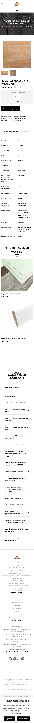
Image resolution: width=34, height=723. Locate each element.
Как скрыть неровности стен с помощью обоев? (14, 395)
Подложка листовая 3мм (11, 294)
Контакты (17, 612)
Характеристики (11, 132)
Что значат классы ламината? (14, 445)
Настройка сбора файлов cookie (17, 649)
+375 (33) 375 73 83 (17, 578)
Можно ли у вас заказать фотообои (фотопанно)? (16, 419)
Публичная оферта (16, 626)
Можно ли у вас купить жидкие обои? (15, 410)
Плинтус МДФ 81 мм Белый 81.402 (13, 338)
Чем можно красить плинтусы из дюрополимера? (15, 479)
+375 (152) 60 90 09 (17, 590)
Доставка (17, 605)
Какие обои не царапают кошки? (15, 403)
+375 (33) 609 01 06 (17, 588)
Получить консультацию (10, 109)
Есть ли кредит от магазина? (14, 505)
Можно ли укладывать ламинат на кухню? (16, 428)
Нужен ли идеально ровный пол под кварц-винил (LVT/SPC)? (15, 464)
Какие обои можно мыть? (13, 387)
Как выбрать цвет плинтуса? (14, 471)
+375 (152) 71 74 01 (17, 580)
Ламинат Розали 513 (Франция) (22, 26)
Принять (9, 719)
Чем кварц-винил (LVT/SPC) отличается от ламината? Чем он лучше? (15, 454)
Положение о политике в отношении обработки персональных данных (17, 630)
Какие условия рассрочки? (13, 498)
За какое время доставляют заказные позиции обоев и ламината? (14, 489)
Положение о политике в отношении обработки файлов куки (17, 645)
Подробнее (16, 713)
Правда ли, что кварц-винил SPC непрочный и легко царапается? (15, 521)
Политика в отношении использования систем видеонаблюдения (17, 635)
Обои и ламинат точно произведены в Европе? (12, 512)
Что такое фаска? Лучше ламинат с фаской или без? (16, 437)
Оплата (17, 599)
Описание (25, 132)
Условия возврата (17, 608)
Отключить (23, 719)
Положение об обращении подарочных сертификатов (17, 640)
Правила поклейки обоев (17, 615)
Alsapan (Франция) (20, 116)
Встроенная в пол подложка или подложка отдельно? (15, 539)
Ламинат (7, 26)
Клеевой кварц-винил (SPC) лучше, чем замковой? (16, 530)
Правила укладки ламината (17, 618)
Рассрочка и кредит (17, 602)
